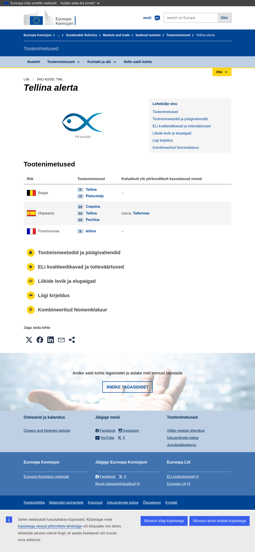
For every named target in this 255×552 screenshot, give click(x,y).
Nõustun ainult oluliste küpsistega (219, 521)
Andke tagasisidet (127, 387)
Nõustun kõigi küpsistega (164, 521)
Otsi (224, 18)
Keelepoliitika (34, 502)
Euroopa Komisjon (37, 35)
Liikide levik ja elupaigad (171, 133)
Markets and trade (116, 35)
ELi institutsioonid (181, 477)
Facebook (105, 477)
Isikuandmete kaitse (183, 438)
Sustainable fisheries (81, 35)
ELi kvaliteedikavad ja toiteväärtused (181, 126)
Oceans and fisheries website (47, 430)
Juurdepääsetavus (181, 445)
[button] (29, 339)
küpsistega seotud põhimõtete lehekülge (50, 526)
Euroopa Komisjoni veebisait (46, 477)
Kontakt (171, 502)
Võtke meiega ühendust (186, 430)
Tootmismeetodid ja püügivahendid (180, 119)
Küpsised (95, 502)
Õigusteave (152, 502)
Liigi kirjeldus (162, 140)
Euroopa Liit (176, 484)
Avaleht (33, 62)
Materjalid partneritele (66, 502)
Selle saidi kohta (138, 62)
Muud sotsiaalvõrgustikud (115, 484)
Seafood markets (148, 35)
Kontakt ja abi (99, 62)
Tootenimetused (178, 35)
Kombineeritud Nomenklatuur (175, 147)
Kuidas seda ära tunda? (80, 3)
